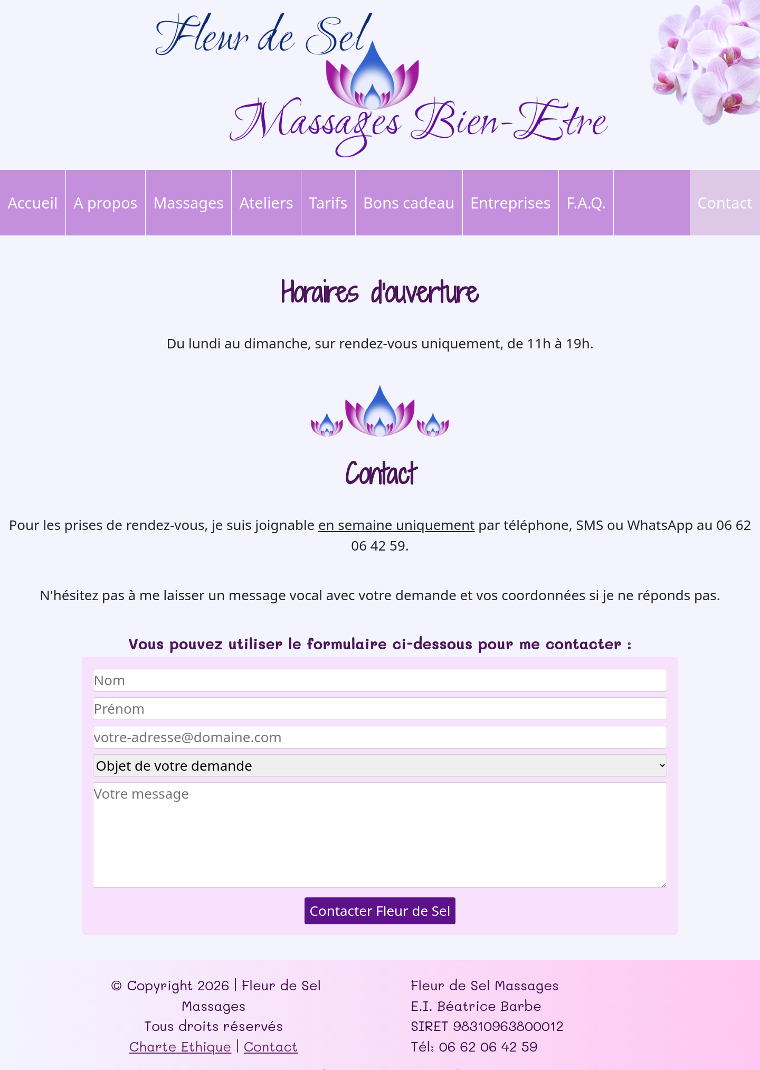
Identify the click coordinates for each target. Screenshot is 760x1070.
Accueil (32, 202)
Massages (188, 202)
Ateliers (266, 202)
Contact (724, 202)
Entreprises (510, 202)
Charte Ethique (180, 1046)
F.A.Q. (586, 202)
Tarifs (328, 202)
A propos (105, 202)
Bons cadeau (408, 202)
